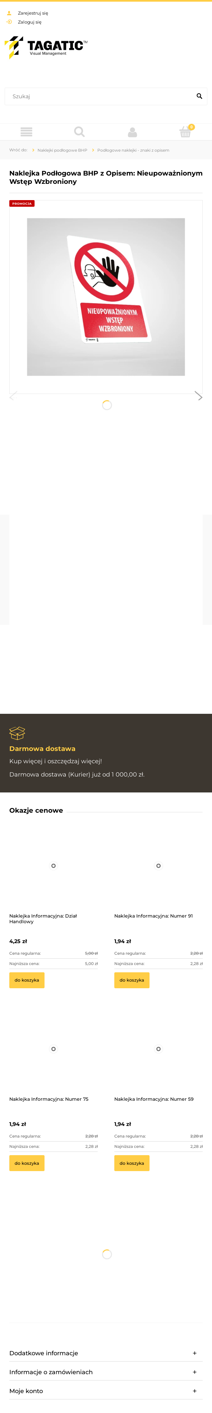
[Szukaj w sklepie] (100, 97)
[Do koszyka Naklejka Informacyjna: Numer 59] (132, 1163)
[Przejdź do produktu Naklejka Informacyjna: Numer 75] (53, 1058)
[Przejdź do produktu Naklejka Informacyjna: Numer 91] (158, 875)
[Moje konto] (132, 132)
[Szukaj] (199, 96)
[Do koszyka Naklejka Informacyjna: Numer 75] (27, 1163)
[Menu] (26, 132)
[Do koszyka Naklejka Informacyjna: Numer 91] (132, 980)
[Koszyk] (185, 132)
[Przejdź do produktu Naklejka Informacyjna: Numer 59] (158, 1058)
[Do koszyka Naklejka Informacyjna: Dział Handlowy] (27, 980)
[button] (13, 399)
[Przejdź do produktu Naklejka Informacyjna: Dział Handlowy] (53, 875)
